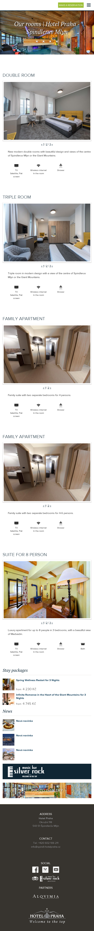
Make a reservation (71, 5)
